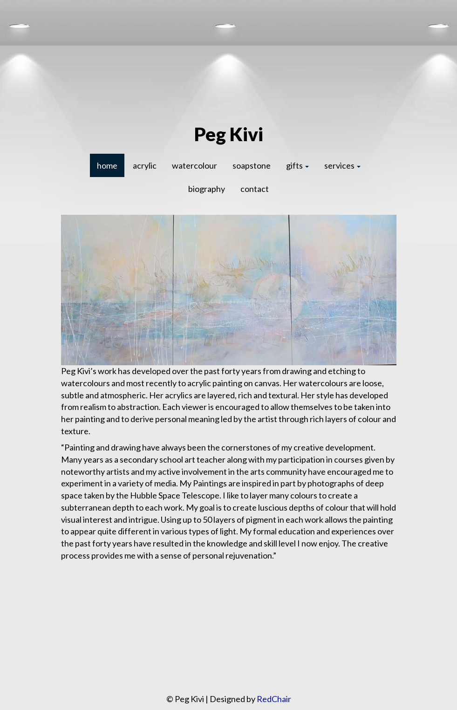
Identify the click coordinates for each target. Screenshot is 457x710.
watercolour (194, 165)
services (342, 165)
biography (206, 189)
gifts (297, 165)
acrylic (145, 165)
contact (254, 189)
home (107, 165)
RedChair (274, 699)
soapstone (251, 165)
